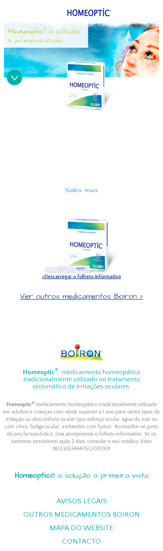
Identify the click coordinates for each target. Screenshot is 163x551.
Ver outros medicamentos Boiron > (81, 296)
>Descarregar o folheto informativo (81, 277)
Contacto (81, 541)
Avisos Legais (82, 501)
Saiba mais (81, 190)
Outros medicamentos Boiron (81, 514)
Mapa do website (81, 528)
